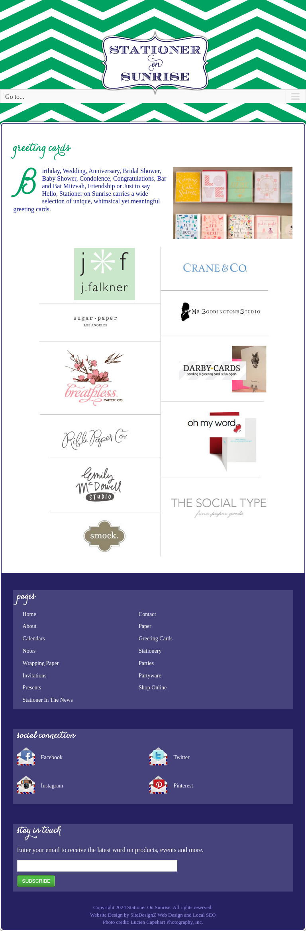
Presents (32, 688)
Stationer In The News (48, 700)
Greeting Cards (156, 639)
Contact (147, 614)
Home (29, 614)
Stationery (150, 651)
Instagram (52, 786)
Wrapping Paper (41, 663)
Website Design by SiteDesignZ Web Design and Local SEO (153, 915)
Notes (29, 651)
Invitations (35, 676)
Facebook (52, 757)
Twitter (181, 757)
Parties (146, 663)
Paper (145, 626)
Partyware (150, 676)
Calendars (34, 639)
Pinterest (183, 786)
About (30, 626)
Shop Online (153, 688)
